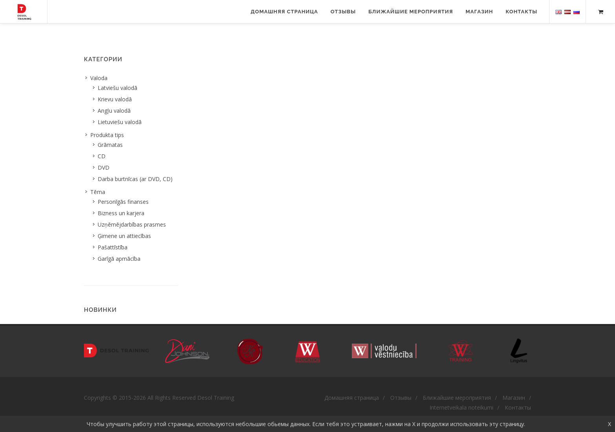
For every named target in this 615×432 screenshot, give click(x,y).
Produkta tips (107, 135)
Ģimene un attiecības (124, 236)
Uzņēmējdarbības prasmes (132, 224)
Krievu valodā (115, 99)
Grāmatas (110, 144)
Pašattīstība (112, 247)
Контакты (521, 12)
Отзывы (343, 12)
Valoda (98, 78)
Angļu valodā (114, 110)
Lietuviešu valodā (120, 122)
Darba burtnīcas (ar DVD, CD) (135, 179)
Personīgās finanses (123, 201)
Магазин (479, 12)
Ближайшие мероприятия (410, 12)
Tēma (97, 192)
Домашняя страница (284, 12)
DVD (103, 167)
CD (102, 156)
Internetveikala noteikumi (461, 407)
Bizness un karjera (121, 213)
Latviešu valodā (117, 88)
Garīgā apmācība (119, 258)
